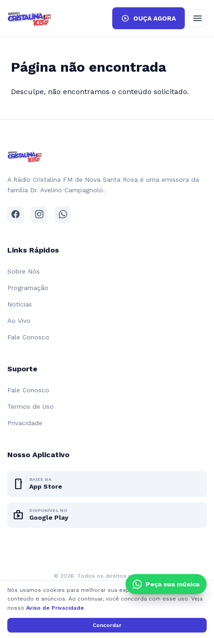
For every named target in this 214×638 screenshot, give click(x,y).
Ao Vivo (19, 320)
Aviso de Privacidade (55, 608)
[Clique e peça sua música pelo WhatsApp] (166, 584)
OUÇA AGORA (148, 18)
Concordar (107, 625)
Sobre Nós (23, 271)
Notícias (19, 304)
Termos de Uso (30, 406)
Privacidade (24, 423)
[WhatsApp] (63, 214)
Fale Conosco (28, 337)
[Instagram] (39, 214)
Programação (27, 287)
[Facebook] (15, 214)
